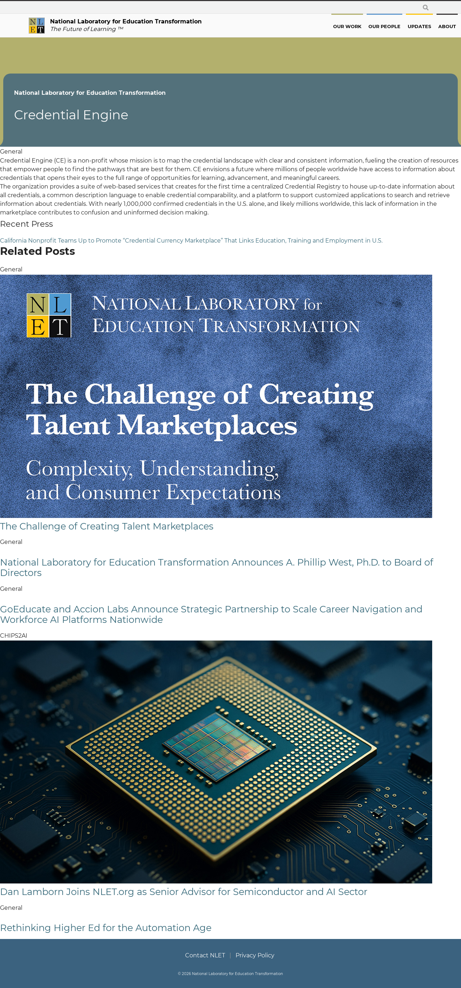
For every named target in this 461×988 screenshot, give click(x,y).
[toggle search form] (425, 7)
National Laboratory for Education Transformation (115, 92)
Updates (394, 26)
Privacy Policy (255, 955)
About (421, 26)
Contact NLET (205, 955)
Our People (359, 26)
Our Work (322, 26)
